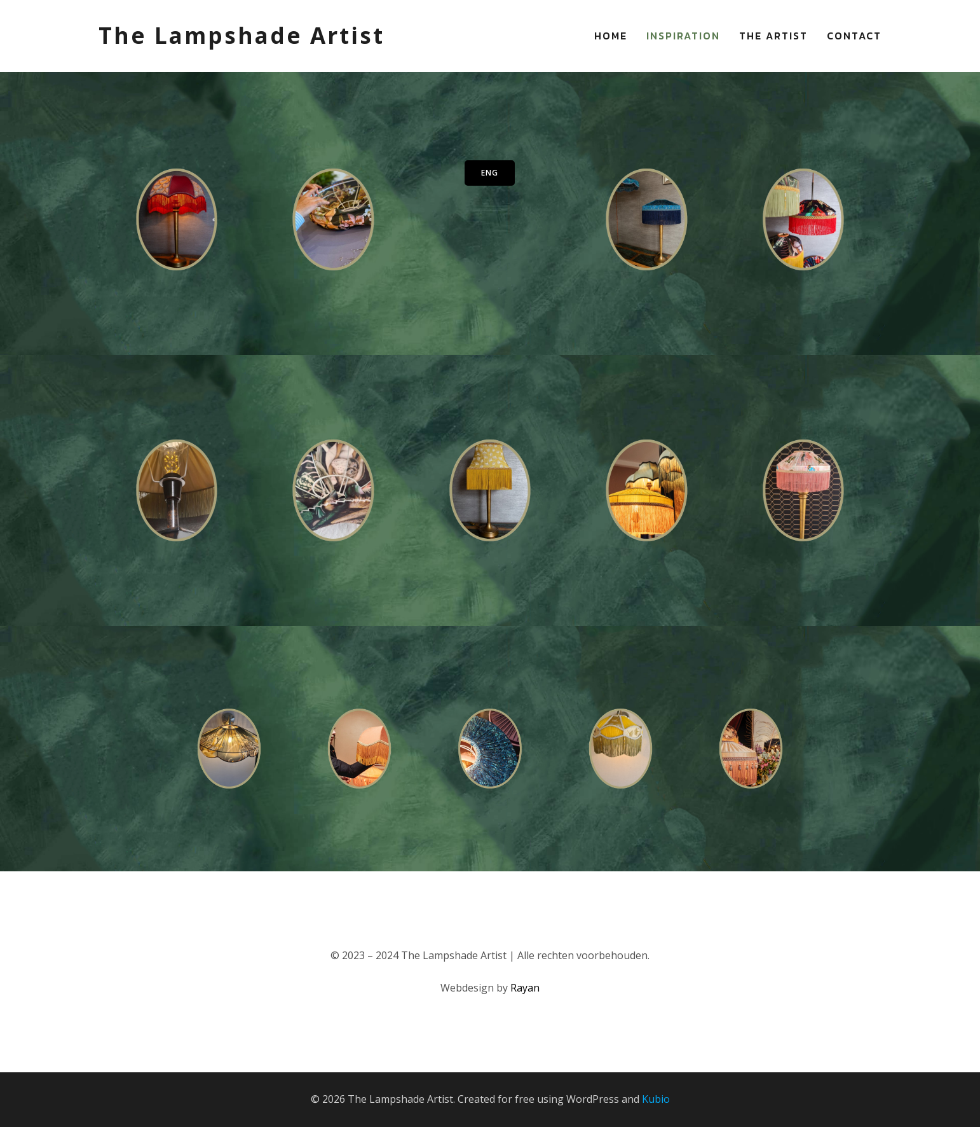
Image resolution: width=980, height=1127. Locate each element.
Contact (854, 35)
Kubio (656, 1099)
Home (610, 35)
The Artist (773, 35)
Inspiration (683, 35)
